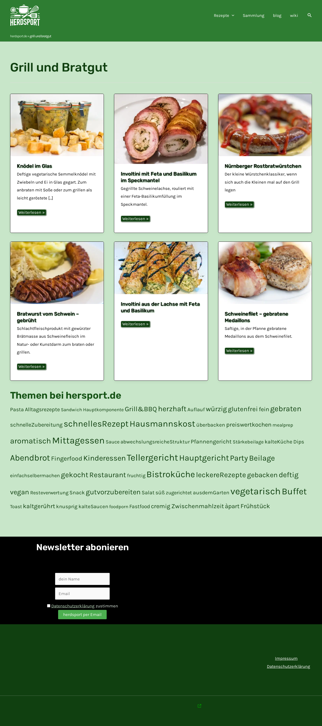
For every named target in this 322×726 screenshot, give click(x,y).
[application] (231, 15)
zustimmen (82, 605)
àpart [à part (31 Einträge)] (232, 506)
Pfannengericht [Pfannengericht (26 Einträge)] (211, 441)
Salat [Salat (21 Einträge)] (148, 492)
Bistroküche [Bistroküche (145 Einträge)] (170, 474)
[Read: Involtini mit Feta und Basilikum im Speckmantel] (161, 129)
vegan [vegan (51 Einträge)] (19, 492)
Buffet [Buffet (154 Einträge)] (294, 491)
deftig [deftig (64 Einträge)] (288, 474)
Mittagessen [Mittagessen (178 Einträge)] (78, 440)
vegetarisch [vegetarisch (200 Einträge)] (255, 491)
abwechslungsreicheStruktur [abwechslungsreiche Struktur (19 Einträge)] (155, 442)
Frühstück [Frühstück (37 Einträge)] (255, 506)
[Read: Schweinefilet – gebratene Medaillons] (265, 273)
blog (277, 15)
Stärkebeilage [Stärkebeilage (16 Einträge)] (248, 442)
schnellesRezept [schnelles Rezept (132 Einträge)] (96, 424)
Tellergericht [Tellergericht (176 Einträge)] (152, 457)
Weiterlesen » (31, 213)
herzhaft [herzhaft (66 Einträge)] (172, 408)
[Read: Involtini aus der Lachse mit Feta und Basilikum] (161, 268)
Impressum (286, 658)
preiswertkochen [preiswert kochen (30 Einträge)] (248, 424)
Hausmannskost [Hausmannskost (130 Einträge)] (162, 424)
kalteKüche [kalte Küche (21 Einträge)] (278, 441)
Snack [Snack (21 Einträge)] (77, 492)
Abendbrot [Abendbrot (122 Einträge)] (30, 458)
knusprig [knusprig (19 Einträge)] (66, 506)
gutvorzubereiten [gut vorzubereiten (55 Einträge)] (113, 492)
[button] (309, 15)
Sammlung (253, 15)
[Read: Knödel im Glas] (57, 125)
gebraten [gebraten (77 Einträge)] (285, 408)
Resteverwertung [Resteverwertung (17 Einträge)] (49, 493)
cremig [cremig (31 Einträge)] (160, 506)
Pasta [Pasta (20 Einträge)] (17, 409)
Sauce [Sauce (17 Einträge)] (112, 442)
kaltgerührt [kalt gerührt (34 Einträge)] (39, 506)
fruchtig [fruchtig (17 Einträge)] (136, 475)
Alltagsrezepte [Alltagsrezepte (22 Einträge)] (42, 409)
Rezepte (224, 15)
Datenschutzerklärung (73, 605)
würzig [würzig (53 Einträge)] (216, 409)
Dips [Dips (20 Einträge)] (298, 442)
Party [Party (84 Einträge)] (239, 458)
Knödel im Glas (34, 166)
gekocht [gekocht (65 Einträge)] (74, 474)
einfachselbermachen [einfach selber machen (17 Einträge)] (35, 475)
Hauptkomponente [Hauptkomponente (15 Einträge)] (103, 409)
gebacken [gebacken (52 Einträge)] (262, 475)
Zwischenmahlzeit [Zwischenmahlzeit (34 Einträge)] (197, 506)
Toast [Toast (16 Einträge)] (16, 506)
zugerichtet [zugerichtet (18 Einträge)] (179, 493)
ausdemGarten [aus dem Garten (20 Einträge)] (211, 493)
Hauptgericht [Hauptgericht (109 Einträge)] (204, 458)
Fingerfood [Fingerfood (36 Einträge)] (66, 458)
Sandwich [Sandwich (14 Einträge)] (71, 409)
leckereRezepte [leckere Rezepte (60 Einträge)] (221, 475)
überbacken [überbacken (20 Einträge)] (210, 425)
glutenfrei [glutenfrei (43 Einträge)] (243, 409)
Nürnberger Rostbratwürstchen (263, 166)
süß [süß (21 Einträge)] (160, 492)
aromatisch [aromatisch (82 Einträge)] (30, 440)
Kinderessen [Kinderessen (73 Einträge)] (104, 458)
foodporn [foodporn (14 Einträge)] (118, 506)
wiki (294, 15)
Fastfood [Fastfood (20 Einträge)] (139, 506)
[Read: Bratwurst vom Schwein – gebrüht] (57, 273)
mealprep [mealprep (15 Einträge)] (282, 425)
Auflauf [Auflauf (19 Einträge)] (196, 409)
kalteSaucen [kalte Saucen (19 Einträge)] (93, 506)
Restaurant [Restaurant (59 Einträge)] (107, 475)
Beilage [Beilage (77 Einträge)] (262, 458)
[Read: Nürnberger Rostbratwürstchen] (265, 125)
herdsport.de (18, 36)
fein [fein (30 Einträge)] (264, 409)
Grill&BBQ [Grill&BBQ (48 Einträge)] (141, 409)
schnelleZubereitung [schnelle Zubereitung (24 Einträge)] (36, 425)
